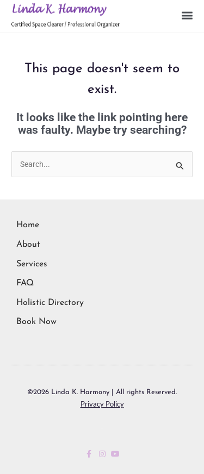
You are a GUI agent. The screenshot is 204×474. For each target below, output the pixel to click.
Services (31, 264)
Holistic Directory (50, 302)
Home (27, 225)
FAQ (25, 283)
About (28, 244)
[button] (187, 13)
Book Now (36, 321)
